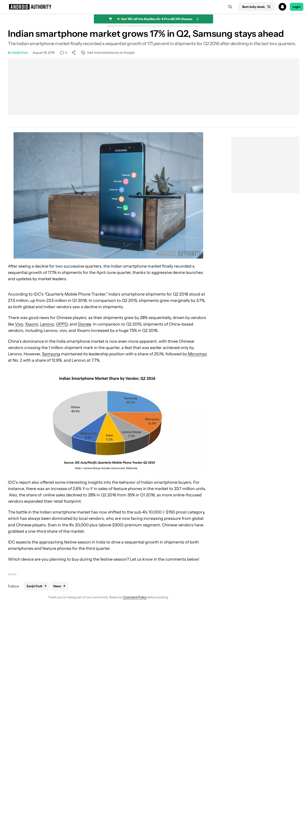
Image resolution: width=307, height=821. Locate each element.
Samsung (51, 354)
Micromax (197, 354)
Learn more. (192, 26)
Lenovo (47, 324)
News (12, 574)
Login (297, 7)
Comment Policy (135, 597)
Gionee (84, 324)
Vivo (19, 324)
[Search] (230, 6)
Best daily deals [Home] (256, 7)
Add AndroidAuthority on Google (108, 53)
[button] (153, 7)
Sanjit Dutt (20, 53)
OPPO (61, 324)
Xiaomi (31, 324)
